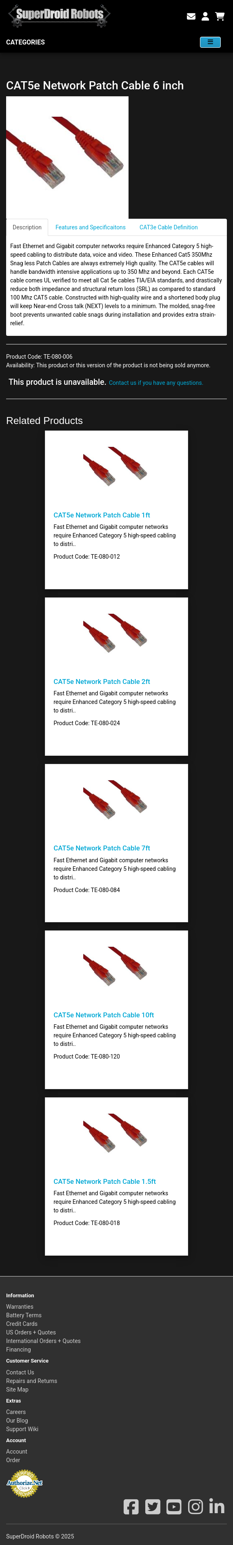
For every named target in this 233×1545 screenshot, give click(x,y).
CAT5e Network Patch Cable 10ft (103, 1015)
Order (13, 1460)
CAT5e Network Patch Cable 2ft (101, 681)
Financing (18, 1349)
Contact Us (20, 1372)
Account (16, 1451)
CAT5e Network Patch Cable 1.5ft (104, 1181)
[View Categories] (210, 42)
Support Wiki (22, 1429)
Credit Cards (22, 1324)
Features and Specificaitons (90, 227)
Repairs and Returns (31, 1381)
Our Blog (17, 1420)
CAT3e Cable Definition (169, 227)
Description (27, 227)
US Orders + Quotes (31, 1332)
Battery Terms (24, 1315)
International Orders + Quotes (43, 1341)
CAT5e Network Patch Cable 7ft (101, 848)
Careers (16, 1412)
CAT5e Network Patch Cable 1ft (101, 515)
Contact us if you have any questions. (156, 383)
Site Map (17, 1389)
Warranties (19, 1306)
